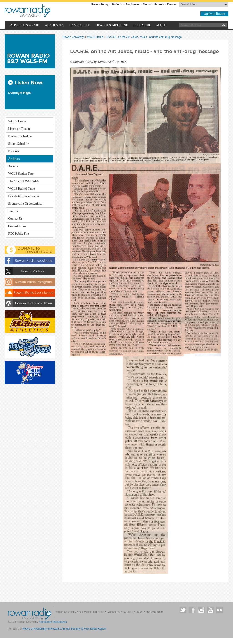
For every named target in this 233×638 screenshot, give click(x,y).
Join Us (13, 211)
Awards (13, 166)
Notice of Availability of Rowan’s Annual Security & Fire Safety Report (64, 628)
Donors (171, 4)
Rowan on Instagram (201, 610)
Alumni (147, 4)
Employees (132, 4)
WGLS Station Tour (21, 173)
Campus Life (79, 25)
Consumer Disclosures (53, 621)
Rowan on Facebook (192, 610)
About (161, 25)
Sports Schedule (18, 143)
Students (117, 4)
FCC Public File (18, 233)
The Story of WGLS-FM (24, 181)
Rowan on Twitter (183, 610)
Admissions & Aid (24, 25)
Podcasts (13, 151)
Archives (14, 158)
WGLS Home (95, 37)
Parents (159, 4)
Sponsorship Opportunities (25, 203)
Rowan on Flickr (219, 610)
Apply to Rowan (214, 13)
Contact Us (15, 218)
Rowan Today (99, 4)
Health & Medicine (112, 25)
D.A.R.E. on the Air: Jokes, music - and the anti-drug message (144, 37)
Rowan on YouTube (210, 610)
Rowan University (49, 10)
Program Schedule (20, 136)
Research (142, 25)
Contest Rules (17, 226)
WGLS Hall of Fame (21, 188)
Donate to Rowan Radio (23, 196)
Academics (54, 25)
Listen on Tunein (19, 128)
